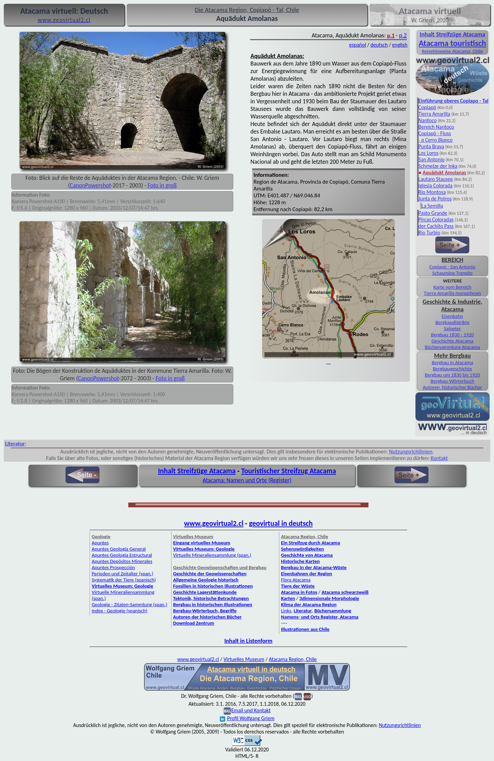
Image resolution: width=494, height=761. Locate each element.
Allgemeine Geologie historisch (205, 580)
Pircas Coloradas (436, 219)
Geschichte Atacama (452, 341)
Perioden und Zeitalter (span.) (122, 573)
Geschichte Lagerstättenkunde (205, 592)
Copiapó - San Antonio (452, 267)
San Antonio (432, 159)
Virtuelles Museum (243, 659)
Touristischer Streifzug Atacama (288, 470)
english (400, 45)
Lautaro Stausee (436, 179)
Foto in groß (162, 185)
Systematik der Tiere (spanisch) (124, 580)
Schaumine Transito (452, 273)
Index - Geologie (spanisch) (119, 611)
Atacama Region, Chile (293, 659)
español (357, 45)
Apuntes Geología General (119, 549)
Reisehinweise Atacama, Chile (452, 51)
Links (286, 611)
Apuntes (100, 543)
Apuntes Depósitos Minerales (122, 561)
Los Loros (428, 153)
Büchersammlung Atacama (452, 347)
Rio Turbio (429, 232)
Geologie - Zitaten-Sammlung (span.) (129, 604)
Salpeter (452, 328)
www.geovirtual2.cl (214, 523)
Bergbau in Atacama (452, 362)
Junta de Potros (435, 198)
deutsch (379, 45)
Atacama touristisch (452, 43)
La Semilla (432, 206)
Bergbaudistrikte (452, 322)
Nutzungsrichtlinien (410, 451)
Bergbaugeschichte (452, 369)
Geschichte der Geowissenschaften (210, 573)
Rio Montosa (432, 192)
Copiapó (427, 107)
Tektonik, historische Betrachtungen (211, 598)
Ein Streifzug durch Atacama (310, 543)
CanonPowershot (90, 185)
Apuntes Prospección (113, 567)
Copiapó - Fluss (435, 133)
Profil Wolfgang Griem (247, 718)
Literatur (15, 443)
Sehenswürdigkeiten (302, 549)
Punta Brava (431, 146)
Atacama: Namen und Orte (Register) (247, 480)
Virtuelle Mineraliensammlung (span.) (212, 555)
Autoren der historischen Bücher (207, 617)
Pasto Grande (433, 213)
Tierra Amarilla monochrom (452, 293)
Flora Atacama (295, 580)
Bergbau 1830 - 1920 (452, 335)
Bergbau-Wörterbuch (452, 381)
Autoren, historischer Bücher (452, 387)
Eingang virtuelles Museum (202, 543)
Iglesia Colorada (435, 185)
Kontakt (439, 458)
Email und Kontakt (251, 710)
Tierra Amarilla (434, 114)
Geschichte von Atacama (307, 555)
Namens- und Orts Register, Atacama (319, 617)
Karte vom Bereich (452, 287)
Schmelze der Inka (438, 166)
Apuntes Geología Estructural (122, 555)
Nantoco (428, 120)
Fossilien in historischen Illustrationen (213, 586)
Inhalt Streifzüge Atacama (452, 34)
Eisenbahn (452, 316)
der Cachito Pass (436, 226)
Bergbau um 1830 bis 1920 (452, 375)
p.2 (403, 35)
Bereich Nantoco (436, 127)
